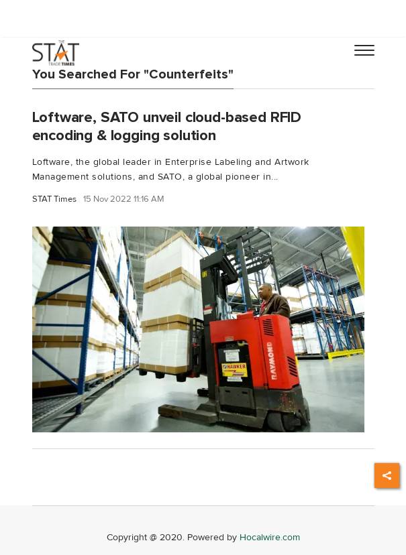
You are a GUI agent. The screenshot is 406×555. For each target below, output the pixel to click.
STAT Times (54, 199)
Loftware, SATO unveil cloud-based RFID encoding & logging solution (167, 126)
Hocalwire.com (270, 537)
